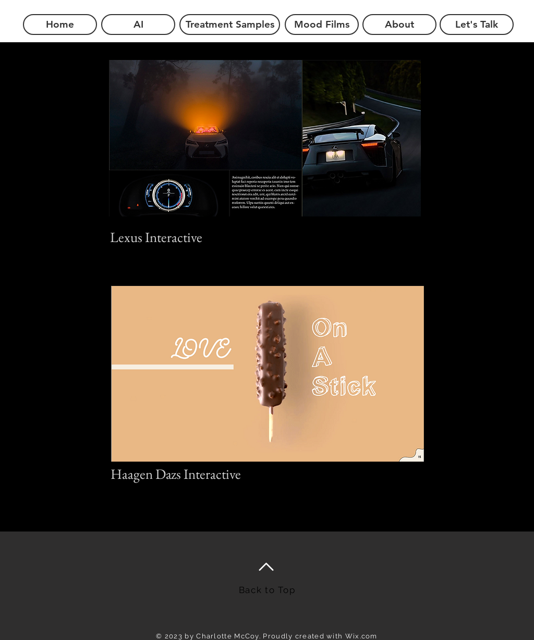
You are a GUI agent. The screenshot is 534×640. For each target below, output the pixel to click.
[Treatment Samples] (229, 24)
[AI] (138, 24)
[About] (399, 24)
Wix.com (361, 636)
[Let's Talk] (477, 24)
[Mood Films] (322, 24)
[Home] (60, 24)
